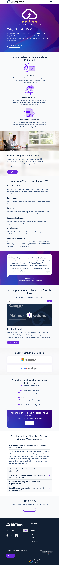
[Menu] (51, 2)
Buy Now (12, 172)
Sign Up (29, 423)
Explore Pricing (14, 45)
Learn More (13, 342)
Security (33, 530)
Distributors (34, 527)
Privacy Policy (34, 541)
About (32, 544)
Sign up (10, 555)
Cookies (33, 537)
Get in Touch (29, 509)
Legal (32, 534)
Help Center (34, 523)
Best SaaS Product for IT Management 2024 (30, 25)
